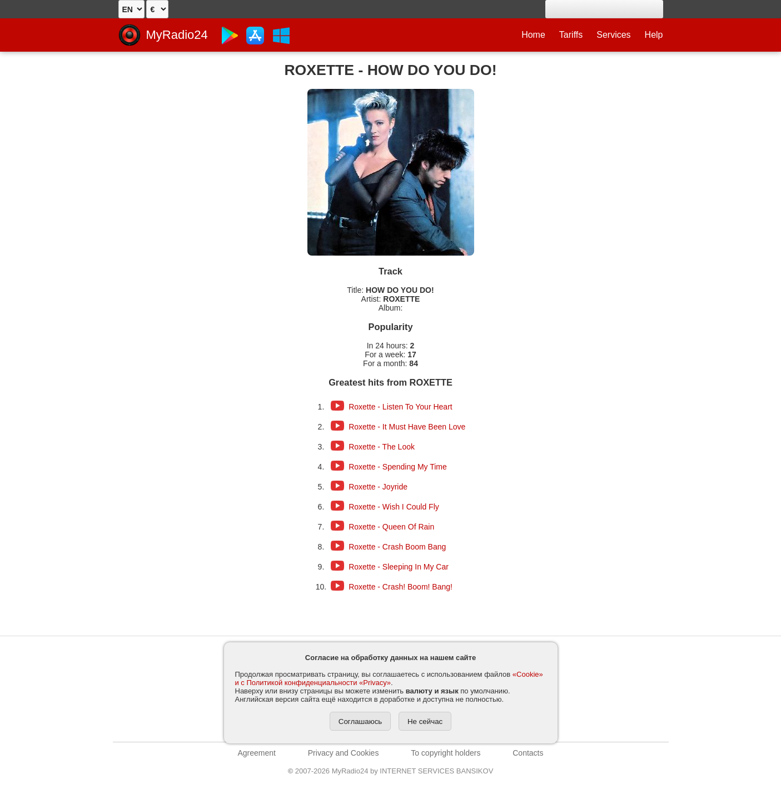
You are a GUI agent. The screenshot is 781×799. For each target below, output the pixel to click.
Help (654, 34)
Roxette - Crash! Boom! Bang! (400, 586)
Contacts (528, 752)
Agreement (257, 752)
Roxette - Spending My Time (398, 466)
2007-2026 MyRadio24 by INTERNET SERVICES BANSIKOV (391, 771)
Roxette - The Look (382, 446)
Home (533, 34)
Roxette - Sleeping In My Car (399, 566)
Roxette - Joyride (378, 486)
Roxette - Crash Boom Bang (397, 546)
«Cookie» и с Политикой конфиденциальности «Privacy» (389, 678)
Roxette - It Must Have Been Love (407, 426)
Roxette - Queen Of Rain (391, 526)
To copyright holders (445, 752)
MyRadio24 (177, 35)
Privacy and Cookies (343, 752)
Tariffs (571, 34)
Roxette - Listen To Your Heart (400, 406)
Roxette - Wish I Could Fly (394, 506)
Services (613, 34)
